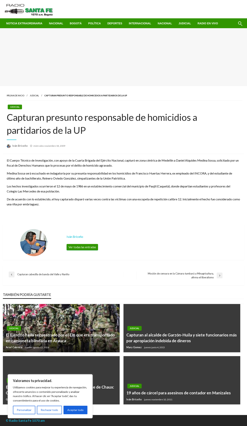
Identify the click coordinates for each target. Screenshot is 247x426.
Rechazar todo (49, 410)
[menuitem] (24, 23)
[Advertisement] (123, 57)
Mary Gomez (134, 347)
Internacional (140, 23)
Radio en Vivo (208, 23)
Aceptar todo (75, 410)
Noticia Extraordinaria (24, 23)
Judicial (184, 23)
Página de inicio (15, 95)
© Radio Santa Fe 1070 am (25, 420)
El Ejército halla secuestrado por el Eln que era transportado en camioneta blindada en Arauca (60, 337)
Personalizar (24, 410)
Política (94, 23)
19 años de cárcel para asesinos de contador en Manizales (178, 392)
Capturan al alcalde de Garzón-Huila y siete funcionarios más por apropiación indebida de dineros (181, 337)
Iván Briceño (20, 145)
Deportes (114, 23)
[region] (50, 396)
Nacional (56, 23)
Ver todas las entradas (82, 247)
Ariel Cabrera (14, 347)
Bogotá (76, 23)
